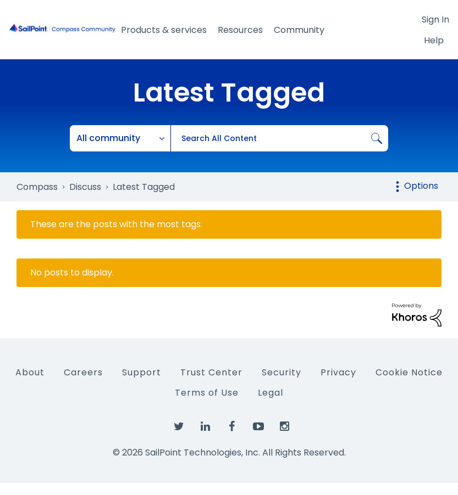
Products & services (164, 30)
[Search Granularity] (120, 138)
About (30, 372)
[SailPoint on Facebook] (232, 427)
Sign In (435, 19)
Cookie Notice (409, 372)
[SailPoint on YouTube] (258, 427)
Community (299, 30)
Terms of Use (207, 392)
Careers (83, 372)
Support (141, 372)
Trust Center (211, 372)
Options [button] (421, 185)
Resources (240, 30)
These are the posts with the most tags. (116, 224)
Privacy (338, 372)
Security (281, 372)
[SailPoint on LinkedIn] (206, 427)
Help (434, 40)
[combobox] (279, 138)
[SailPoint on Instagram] (285, 427)
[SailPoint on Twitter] (179, 427)
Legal (270, 392)
